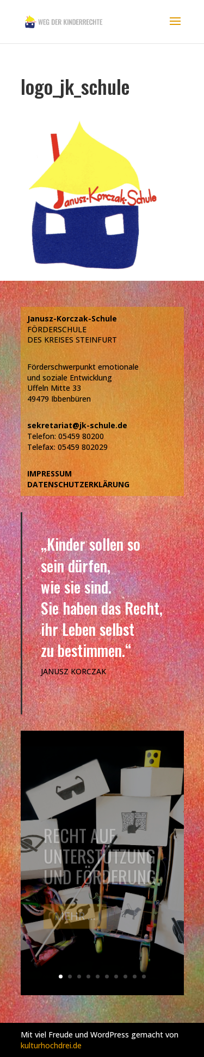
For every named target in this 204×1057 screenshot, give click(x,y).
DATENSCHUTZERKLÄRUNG (78, 484)
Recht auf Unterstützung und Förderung (100, 860)
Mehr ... (75, 920)
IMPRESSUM (49, 473)
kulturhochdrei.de (51, 1045)
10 (144, 976)
